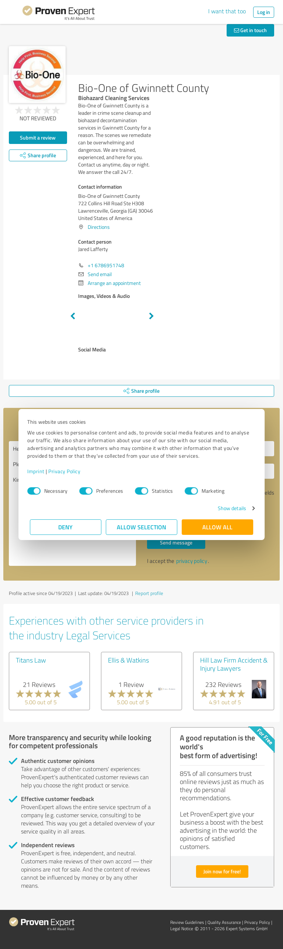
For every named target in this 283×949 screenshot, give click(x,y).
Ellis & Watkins (128, 660)
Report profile (149, 593)
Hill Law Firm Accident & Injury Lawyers (234, 664)
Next (151, 316)
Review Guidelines (187, 922)
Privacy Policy (67, 471)
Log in (263, 12)
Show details (229, 508)
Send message (176, 542)
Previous (72, 316)
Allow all (217, 527)
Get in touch (250, 30)
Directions (99, 226)
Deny (66, 527)
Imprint (38, 471)
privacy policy (191, 561)
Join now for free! (222, 871)
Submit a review (38, 137)
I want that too (227, 11)
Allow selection (141, 527)
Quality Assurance (224, 922)
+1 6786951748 (106, 265)
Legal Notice (181, 928)
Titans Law (31, 660)
